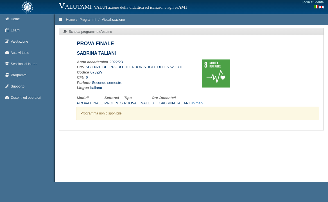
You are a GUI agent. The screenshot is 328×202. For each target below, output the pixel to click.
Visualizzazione (113, 20)
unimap (197, 103)
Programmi (88, 20)
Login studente (313, 2)
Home (70, 20)
